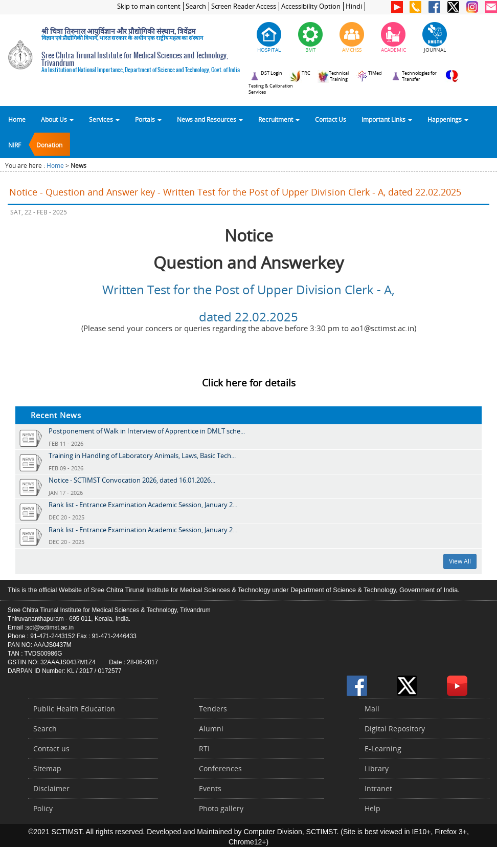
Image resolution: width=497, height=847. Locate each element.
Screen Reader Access (243, 6)
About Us (57, 119)
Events (210, 788)
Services (104, 119)
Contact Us (330, 119)
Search (196, 6)
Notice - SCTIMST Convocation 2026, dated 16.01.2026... (132, 480)
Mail (372, 708)
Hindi (354, 6)
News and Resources (210, 119)
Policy (43, 808)
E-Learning (383, 748)
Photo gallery (221, 808)
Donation (49, 145)
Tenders (213, 708)
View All (460, 561)
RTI (204, 748)
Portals (148, 119)
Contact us (51, 748)
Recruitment (279, 119)
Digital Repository (395, 728)
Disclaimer (51, 788)
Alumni (211, 728)
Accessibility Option (311, 6)
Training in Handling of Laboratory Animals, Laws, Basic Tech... (142, 455)
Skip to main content (148, 6)
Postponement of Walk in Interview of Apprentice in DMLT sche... (147, 431)
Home (17, 119)
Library (377, 768)
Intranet (378, 788)
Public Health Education (74, 708)
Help (372, 808)
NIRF (14, 145)
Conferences (220, 768)
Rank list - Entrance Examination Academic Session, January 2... (143, 504)
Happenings (447, 119)
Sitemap (47, 768)
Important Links (387, 119)
